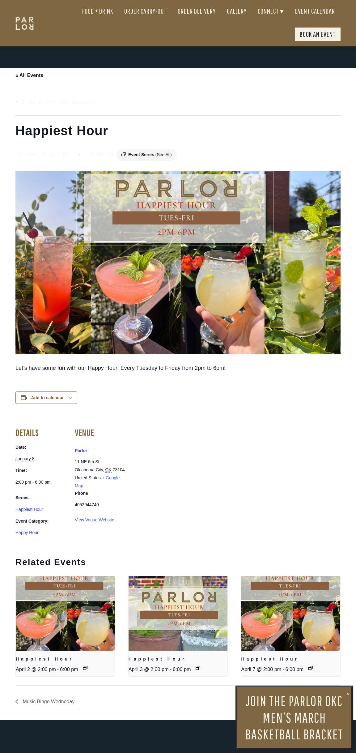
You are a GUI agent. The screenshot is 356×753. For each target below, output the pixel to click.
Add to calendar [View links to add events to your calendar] (47, 408)
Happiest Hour (29, 520)
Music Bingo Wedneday (47, 712)
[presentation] (65, 624)
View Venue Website (94, 530)
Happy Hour (27, 543)
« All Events (29, 86)
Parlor (81, 461)
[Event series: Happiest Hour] (85, 679)
